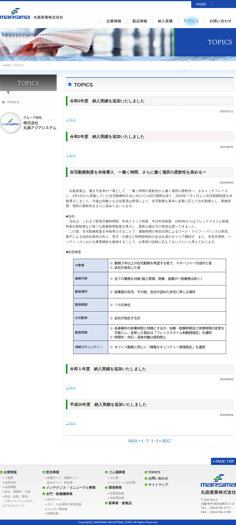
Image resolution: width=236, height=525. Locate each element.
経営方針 (10, 482)
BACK (133, 440)
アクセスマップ (15, 505)
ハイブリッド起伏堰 (122, 482)
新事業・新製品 (120, 503)
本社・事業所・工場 (17, 491)
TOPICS (18, 65)
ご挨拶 (9, 477)
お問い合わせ (158, 478)
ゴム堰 (114, 477)
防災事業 (52, 472)
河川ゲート (54, 499)
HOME (201, 4)
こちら (71, 119)
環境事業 (115, 487)
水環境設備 (117, 493)
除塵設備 (53, 513)
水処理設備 (117, 497)
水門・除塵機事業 (59, 494)
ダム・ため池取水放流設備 (64, 504)
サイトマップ (158, 485)
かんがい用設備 (57, 509)
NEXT (166, 440)
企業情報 (10, 472)
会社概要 (10, 487)
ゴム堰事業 (117, 472)
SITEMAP (203, 10)
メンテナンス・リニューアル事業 (71, 487)
